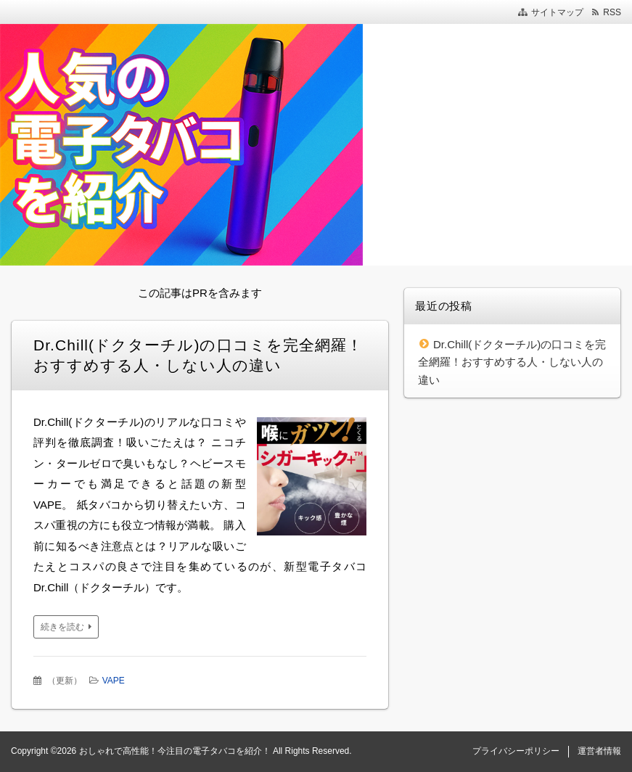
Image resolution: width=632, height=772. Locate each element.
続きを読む (62, 627)
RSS (612, 12)
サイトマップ (557, 12)
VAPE (113, 681)
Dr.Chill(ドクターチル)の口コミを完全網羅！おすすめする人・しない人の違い (512, 362)
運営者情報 (599, 751)
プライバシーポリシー (515, 751)
